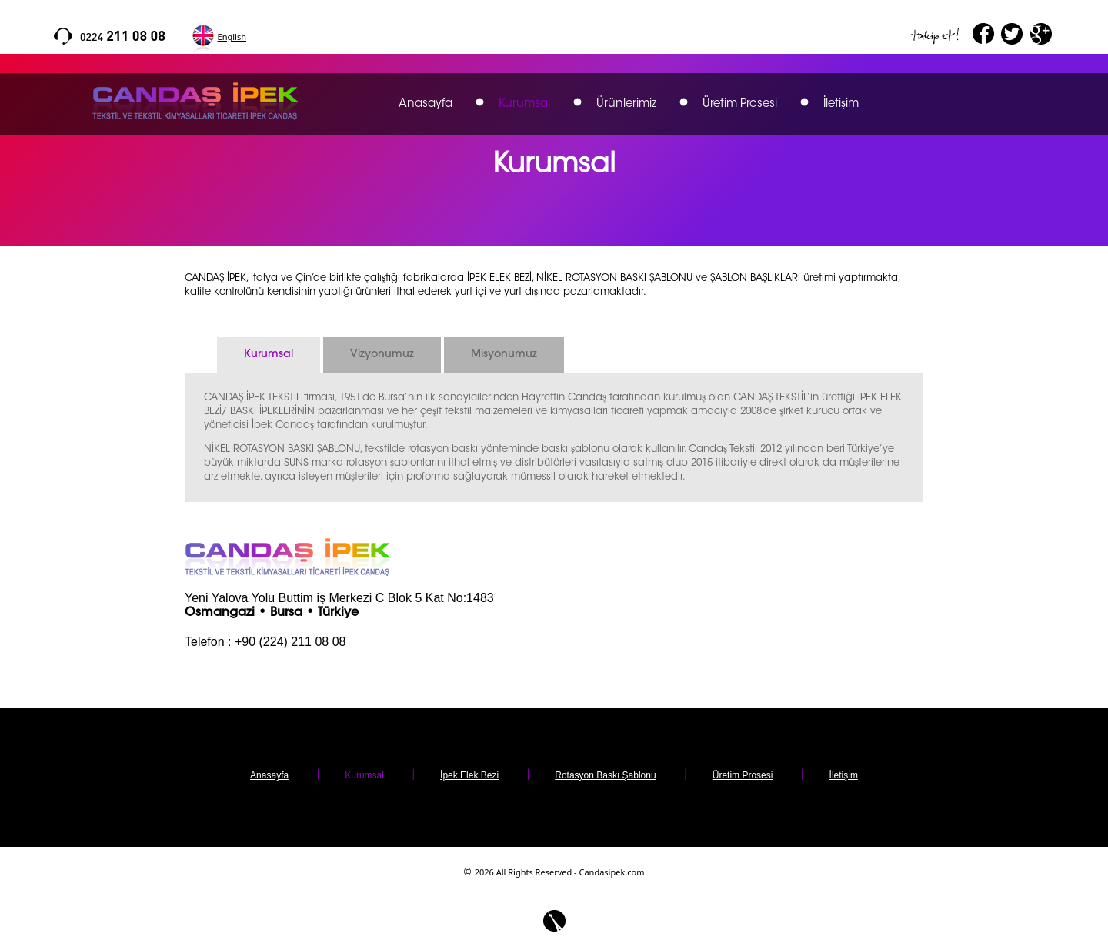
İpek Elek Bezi (469, 775)
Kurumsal (524, 104)
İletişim (841, 104)
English (232, 36)
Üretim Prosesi (740, 104)
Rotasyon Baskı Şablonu (605, 775)
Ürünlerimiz (626, 104)
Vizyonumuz (382, 355)
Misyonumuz (504, 355)
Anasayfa (425, 104)
